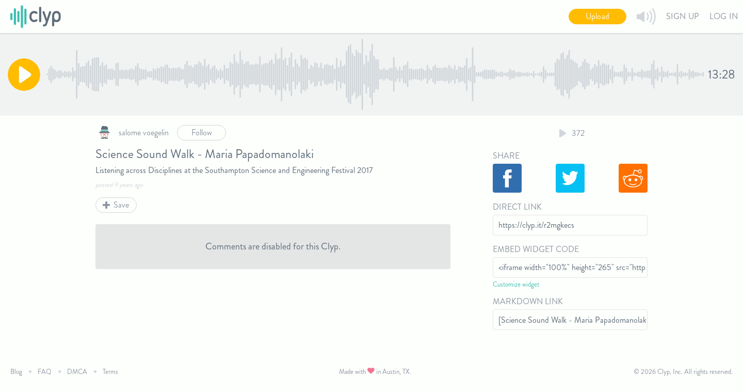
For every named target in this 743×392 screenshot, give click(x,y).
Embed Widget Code (536, 249)
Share (506, 156)
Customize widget (516, 284)
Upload (597, 16)
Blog (16, 372)
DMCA (77, 372)
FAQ (45, 372)
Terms (110, 372)
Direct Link (517, 207)
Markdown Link (528, 301)
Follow (201, 132)
